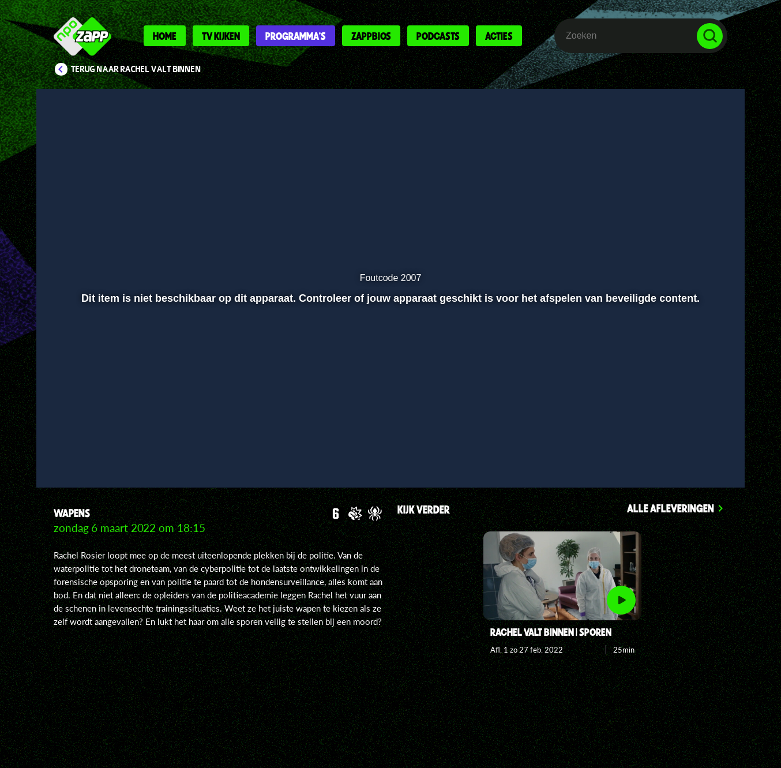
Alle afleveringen (670, 508)
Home (165, 36)
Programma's (295, 36)
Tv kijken (221, 36)
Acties (499, 36)
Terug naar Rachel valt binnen (136, 69)
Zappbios (371, 36)
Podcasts (438, 36)
